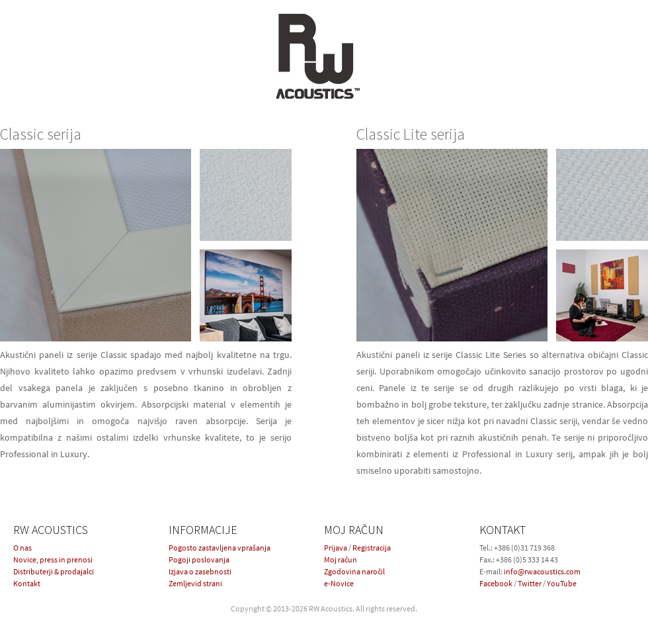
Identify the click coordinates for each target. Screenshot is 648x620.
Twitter (530, 583)
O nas (22, 548)
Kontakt (26, 583)
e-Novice (339, 583)
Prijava (335, 548)
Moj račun (340, 559)
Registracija (371, 548)
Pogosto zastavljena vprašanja (219, 548)
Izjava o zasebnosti (200, 571)
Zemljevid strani (195, 583)
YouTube (562, 583)
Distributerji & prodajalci (53, 571)
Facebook (495, 583)
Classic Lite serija (410, 134)
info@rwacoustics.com (542, 571)
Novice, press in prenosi (53, 559)
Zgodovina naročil (354, 571)
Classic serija (40, 134)
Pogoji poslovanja (199, 559)
